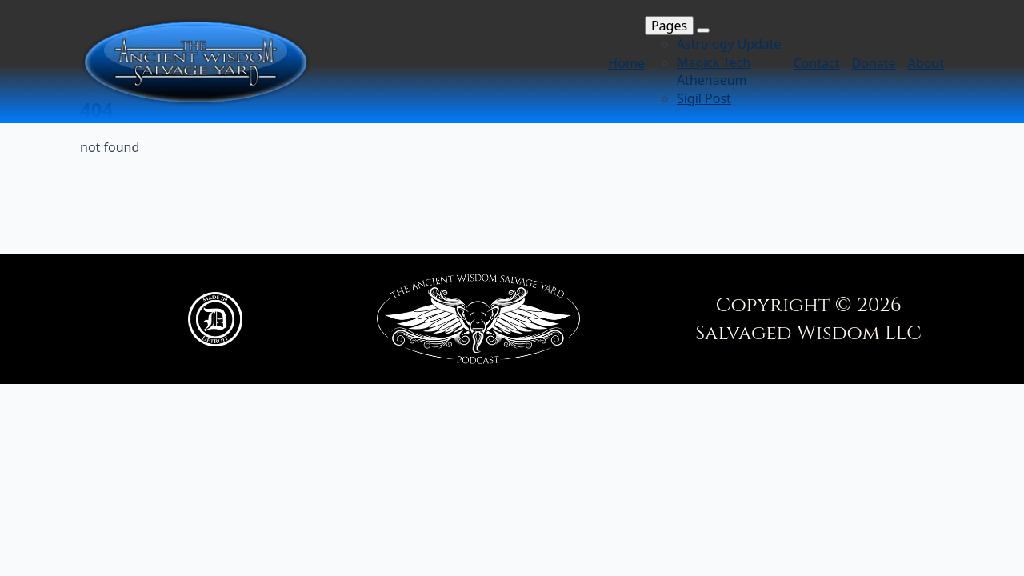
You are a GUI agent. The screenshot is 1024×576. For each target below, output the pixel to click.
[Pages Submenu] (703, 30)
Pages (669, 25)
